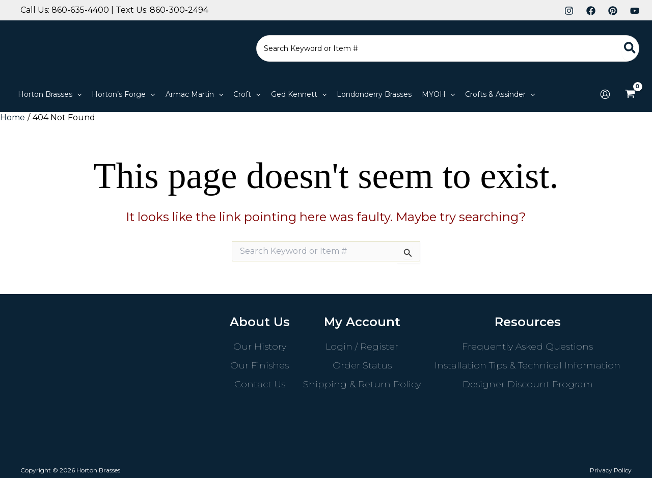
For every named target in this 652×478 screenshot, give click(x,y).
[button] (77, 94)
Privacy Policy (611, 470)
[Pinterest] (612, 10)
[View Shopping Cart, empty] (629, 94)
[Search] (630, 48)
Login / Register (361, 346)
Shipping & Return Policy (362, 384)
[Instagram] (569, 10)
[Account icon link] (605, 94)
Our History (259, 346)
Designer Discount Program (528, 384)
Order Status (362, 365)
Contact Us (259, 384)
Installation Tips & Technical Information (527, 365)
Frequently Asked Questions (527, 346)
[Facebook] (590, 10)
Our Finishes (259, 365)
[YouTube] (634, 10)
